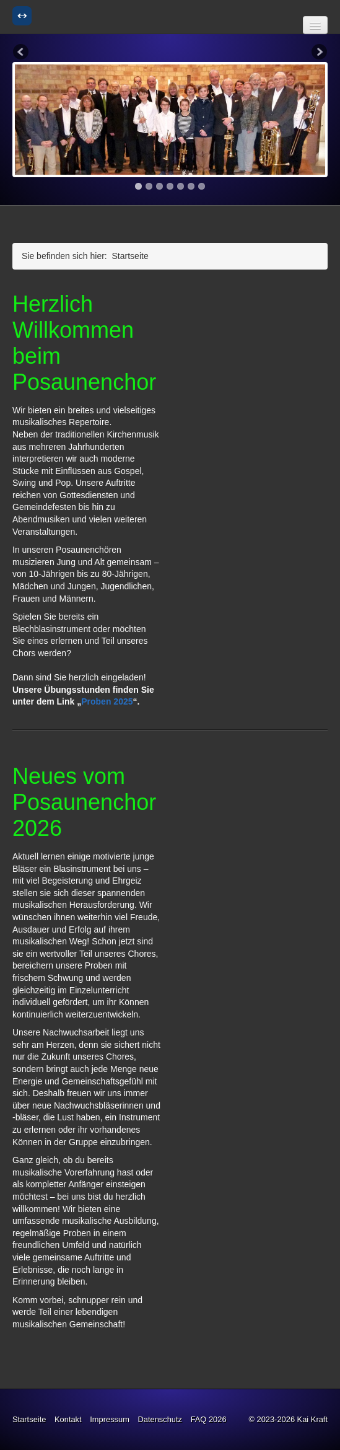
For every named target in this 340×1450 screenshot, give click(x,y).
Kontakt (68, 1419)
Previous (21, 52)
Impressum (109, 1419)
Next (318, 52)
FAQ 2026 (209, 1419)
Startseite (29, 1419)
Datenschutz (159, 1419)
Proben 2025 (107, 701)
